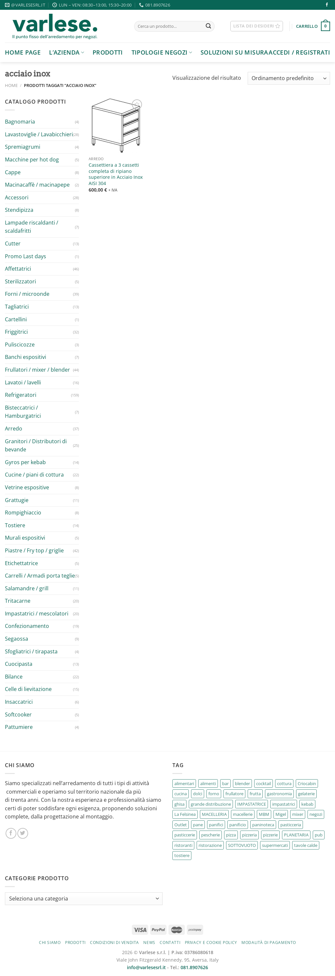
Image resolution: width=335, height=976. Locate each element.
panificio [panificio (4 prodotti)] (237, 825)
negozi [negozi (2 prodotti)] (315, 814)
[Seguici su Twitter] (22, 833)
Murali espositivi (25, 537)
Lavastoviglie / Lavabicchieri (39, 134)
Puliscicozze (20, 344)
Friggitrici (16, 331)
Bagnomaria (20, 121)
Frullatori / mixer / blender (37, 369)
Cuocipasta (18, 663)
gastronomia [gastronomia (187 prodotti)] (279, 794)
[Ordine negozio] (289, 78)
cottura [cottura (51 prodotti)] (284, 783)
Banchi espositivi (25, 357)
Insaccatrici (19, 701)
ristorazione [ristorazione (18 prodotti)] (210, 845)
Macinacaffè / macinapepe (37, 184)
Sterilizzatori (20, 281)
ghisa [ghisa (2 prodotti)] (179, 804)
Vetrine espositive (27, 487)
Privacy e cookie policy (211, 942)
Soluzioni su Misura (234, 52)
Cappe (13, 172)
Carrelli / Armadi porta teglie (40, 575)
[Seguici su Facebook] (327, 5)
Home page (23, 52)
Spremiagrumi (22, 146)
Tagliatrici (17, 306)
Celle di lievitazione (28, 689)
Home (11, 85)
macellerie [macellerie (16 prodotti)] (243, 814)
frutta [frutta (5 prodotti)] (255, 794)
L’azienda (66, 52)
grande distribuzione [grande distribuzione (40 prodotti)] (211, 804)
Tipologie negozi (162, 52)
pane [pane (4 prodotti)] (198, 825)
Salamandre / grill (26, 588)
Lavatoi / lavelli (23, 382)
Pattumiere (19, 727)
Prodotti (108, 52)
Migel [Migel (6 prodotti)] (280, 814)
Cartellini (16, 319)
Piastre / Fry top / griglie (34, 550)
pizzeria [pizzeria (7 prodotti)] (249, 835)
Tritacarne (17, 600)
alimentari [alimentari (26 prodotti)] (184, 783)
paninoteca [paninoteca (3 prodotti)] (263, 825)
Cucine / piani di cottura (34, 474)
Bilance (14, 676)
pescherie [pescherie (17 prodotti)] (210, 835)
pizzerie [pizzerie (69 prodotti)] (270, 835)
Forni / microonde (27, 293)
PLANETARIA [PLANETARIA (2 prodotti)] (296, 835)
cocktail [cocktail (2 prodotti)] (263, 783)
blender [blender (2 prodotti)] (242, 783)
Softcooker (18, 714)
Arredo (13, 428)
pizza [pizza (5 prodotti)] (231, 835)
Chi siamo (50, 942)
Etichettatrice (21, 563)
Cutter (13, 243)
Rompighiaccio (23, 512)
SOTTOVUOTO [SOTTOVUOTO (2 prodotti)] (242, 845)
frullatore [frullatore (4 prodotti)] (234, 794)
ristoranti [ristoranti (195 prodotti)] (183, 845)
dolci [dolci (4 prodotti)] (197, 794)
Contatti (170, 942)
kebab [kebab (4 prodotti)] (307, 804)
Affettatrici (18, 268)
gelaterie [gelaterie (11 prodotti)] (306, 794)
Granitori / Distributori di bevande (36, 445)
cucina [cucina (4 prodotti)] (180, 794)
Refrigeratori (20, 394)
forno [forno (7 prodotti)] (213, 794)
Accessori (16, 197)
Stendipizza (19, 209)
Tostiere (15, 525)
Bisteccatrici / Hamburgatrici (23, 412)
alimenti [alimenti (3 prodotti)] (208, 783)
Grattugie (16, 500)
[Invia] (208, 26)
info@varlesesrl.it (146, 967)
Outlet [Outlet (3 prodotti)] (180, 825)
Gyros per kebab (25, 462)
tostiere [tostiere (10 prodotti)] (181, 855)
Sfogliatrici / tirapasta (31, 651)
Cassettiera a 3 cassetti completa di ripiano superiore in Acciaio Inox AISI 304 (116, 174)
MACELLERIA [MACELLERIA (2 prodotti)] (214, 814)
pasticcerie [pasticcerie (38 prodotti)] (184, 835)
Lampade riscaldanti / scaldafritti (31, 227)
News (149, 942)
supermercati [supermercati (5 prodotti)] (275, 845)
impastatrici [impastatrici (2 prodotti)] (283, 804)
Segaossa (16, 638)
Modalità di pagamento (268, 942)
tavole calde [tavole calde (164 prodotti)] (305, 845)
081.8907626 (194, 967)
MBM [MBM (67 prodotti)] (264, 814)
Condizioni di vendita (114, 942)
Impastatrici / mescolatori (36, 613)
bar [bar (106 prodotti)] (225, 783)
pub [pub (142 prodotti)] (319, 835)
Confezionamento (27, 626)
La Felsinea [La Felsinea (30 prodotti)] (185, 814)
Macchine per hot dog (32, 159)
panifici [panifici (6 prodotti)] (216, 825)
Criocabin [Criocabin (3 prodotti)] (307, 783)
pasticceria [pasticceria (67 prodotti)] (290, 825)
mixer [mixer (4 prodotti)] (297, 814)
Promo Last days (25, 256)
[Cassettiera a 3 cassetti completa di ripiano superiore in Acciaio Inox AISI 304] (116, 125)
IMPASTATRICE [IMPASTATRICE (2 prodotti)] (251, 804)
